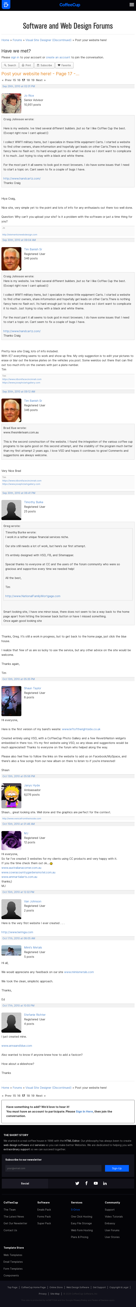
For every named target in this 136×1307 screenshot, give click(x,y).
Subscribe (44, 65)
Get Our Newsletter (15, 1223)
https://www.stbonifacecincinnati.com (21, 379)
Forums (17, 40)
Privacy (43, 1293)
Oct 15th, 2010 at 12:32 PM (18, 892)
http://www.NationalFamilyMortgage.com (32, 596)
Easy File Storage (81, 1223)
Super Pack (44, 1223)
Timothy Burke (33, 502)
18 (28, 80)
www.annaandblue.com (16, 1045)
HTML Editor (72, 1140)
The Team (10, 1209)
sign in (15, 57)
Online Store (56, 1287)
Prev (8, 80)
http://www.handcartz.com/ (22, 178)
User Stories (112, 1237)
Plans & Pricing (79, 1237)
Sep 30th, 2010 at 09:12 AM (18, 391)
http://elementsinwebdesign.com (19, 234)
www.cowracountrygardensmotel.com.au (28, 872)
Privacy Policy (80, 1300)
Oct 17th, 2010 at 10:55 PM (18, 1005)
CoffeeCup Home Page (33, 1287)
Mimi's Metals (33, 947)
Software (43, 1202)
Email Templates (13, 1261)
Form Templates (13, 1268)
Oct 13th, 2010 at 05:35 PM (18, 679)
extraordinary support (17, 1149)
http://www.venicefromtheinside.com (21, 818)
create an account (58, 57)
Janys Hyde (32, 785)
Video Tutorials (114, 1216)
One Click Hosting (81, 1216)
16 (18, 80)
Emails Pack (44, 1209)
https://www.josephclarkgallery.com (21, 382)
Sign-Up (117, 1168)
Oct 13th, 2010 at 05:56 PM (18, 776)
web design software (16, 1145)
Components (11, 1275)
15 (14, 80)
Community (112, 1202)
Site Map (55, 1293)
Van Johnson (32, 901)
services (40, 1145)
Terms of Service (100, 1300)
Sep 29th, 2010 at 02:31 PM (18, 86)
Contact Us (10, 1230)
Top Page (12, 1287)
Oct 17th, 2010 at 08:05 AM (18, 938)
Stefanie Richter (35, 1014)
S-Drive (75, 1209)
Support (110, 1209)
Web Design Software (77, 1287)
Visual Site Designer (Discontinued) (48, 40)
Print (26, 65)
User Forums (112, 1230)
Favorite (64, 65)
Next (39, 80)
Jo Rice (29, 95)
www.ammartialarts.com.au (19, 877)
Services (76, 1202)
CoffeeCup (11, 1202)
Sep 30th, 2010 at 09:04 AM (19, 240)
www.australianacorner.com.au (21, 867)
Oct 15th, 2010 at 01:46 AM (18, 824)
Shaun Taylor (32, 688)
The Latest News (14, 1216)
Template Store (14, 1247)
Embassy (110, 1223)
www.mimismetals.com (79, 972)
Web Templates (13, 1254)
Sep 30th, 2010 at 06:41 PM (18, 493)
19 (33, 80)
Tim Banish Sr (33, 249)
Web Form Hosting (82, 1230)
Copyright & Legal (118, 1287)
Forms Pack (44, 1216)
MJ (26, 833)
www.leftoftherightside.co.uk (81, 729)
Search (10, 65)
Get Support (99, 1287)
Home (5, 40)
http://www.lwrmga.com (17, 932)
